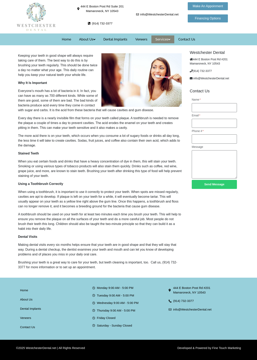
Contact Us (186, 39)
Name (196, 99)
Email (196, 115)
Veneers (141, 39)
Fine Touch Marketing (226, 348)
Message (197, 146)
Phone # (198, 131)
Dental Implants (115, 39)
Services (162, 39)
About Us (87, 39)
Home (66, 39)
